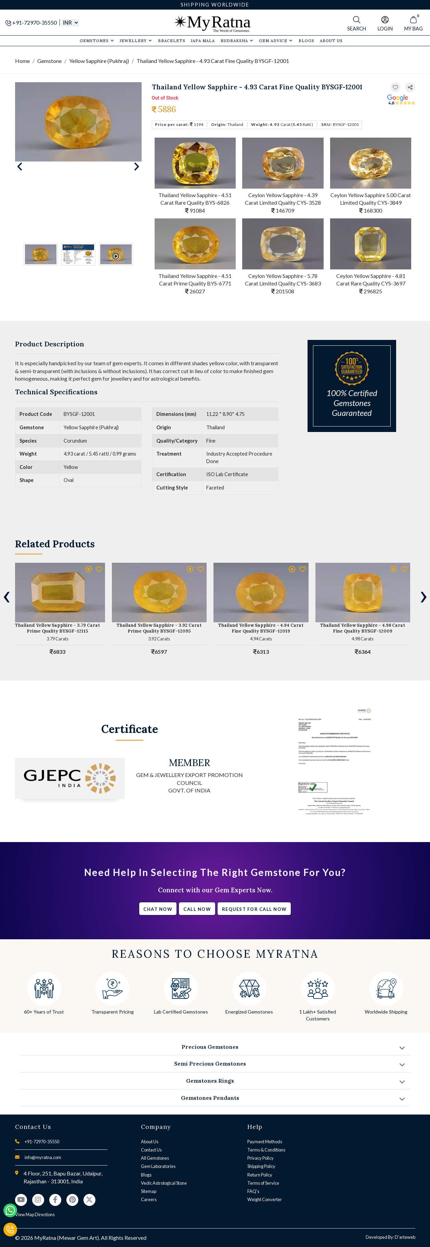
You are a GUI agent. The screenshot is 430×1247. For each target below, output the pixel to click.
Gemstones (97, 40)
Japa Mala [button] (203, 40)
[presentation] (6, 595)
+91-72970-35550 (31, 22)
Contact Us (151, 1150)
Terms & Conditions (266, 1150)
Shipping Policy (261, 1166)
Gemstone (49, 61)
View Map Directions (35, 1214)
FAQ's (253, 1191)
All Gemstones (155, 1158)
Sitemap (148, 1191)
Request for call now (254, 909)
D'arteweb (405, 1237)
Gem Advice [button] (276, 40)
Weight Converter (264, 1199)
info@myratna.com (43, 1157)
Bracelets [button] (171, 40)
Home (22, 61)
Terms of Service (263, 1183)
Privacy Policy (260, 1158)
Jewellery (136, 40)
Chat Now (157, 909)
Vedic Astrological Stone (164, 1183)
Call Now (197, 909)
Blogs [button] (306, 40)
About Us (149, 1141)
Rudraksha (237, 40)
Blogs (146, 1175)
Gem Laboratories (158, 1166)
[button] (410, 87)
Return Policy (259, 1175)
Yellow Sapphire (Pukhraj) (99, 61)
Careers (149, 1199)
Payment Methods (264, 1141)
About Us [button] (331, 40)
